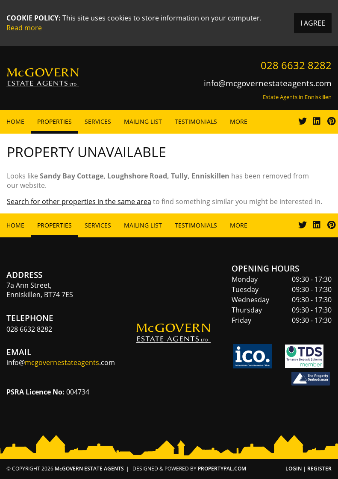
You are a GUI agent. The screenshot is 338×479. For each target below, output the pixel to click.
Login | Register (308, 468)
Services (98, 121)
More (238, 121)
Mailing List (143, 121)
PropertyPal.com (222, 468)
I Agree (312, 23)
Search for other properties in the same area (79, 201)
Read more (24, 27)
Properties (54, 121)
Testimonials (196, 121)
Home (15, 121)
